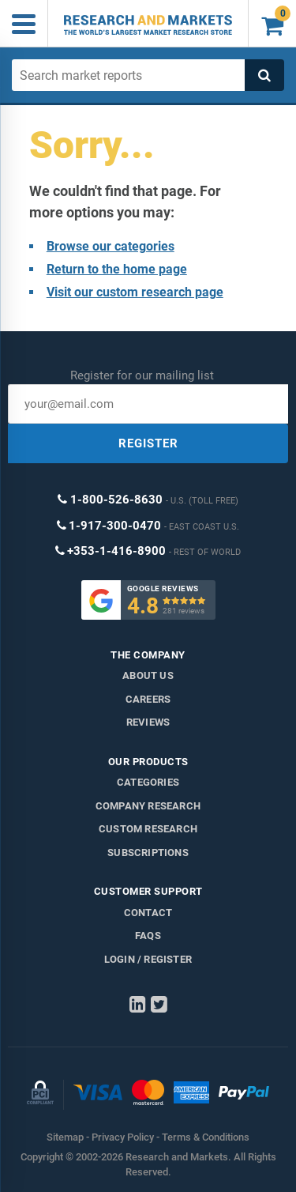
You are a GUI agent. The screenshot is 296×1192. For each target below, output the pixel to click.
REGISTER (148, 443)
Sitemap (65, 1137)
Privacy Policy (123, 1137)
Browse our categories (110, 246)
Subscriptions (148, 852)
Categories (148, 782)
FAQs (148, 935)
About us (148, 675)
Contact (148, 913)
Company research (148, 806)
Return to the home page (117, 269)
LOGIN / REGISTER (148, 959)
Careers (148, 699)
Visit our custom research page (135, 292)
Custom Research (148, 829)
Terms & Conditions (205, 1137)
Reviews (148, 722)
